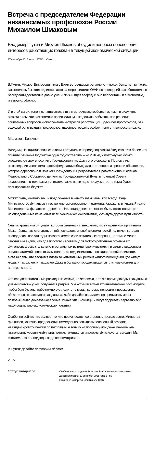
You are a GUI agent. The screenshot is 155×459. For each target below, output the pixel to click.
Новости (93, 371)
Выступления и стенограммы (115, 371)
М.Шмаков (15, 139)
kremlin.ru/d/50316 (94, 380)
